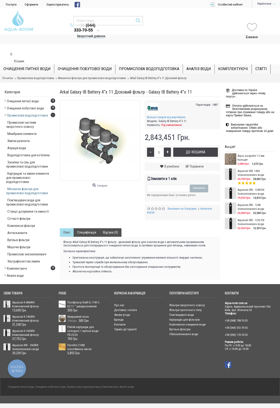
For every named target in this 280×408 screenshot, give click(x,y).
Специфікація (86, 223)
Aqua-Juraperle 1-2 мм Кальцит (250, 148)
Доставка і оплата (125, 300)
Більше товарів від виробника (166, 108)
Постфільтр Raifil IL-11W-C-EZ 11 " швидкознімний (83, 295)
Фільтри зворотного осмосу (187, 296)
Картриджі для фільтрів (184, 310)
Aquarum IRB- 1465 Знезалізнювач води (250, 163)
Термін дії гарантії (125, 320)
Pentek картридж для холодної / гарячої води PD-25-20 (82, 321)
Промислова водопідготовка (35, 69)
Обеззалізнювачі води (183, 325)
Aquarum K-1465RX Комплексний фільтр (25, 309)
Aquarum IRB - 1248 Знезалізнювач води (250, 197)
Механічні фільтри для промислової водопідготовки (92, 69)
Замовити (199, 178)
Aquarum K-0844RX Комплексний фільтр (25, 295)
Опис (66, 223)
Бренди (119, 310)
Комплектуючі (110, 377)
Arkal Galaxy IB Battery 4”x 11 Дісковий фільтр (158, 69)
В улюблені (172, 157)
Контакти (120, 315)
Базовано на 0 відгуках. (182, 199)
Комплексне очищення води (187, 315)
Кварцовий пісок (78, 307)
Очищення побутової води (50, 377)
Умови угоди (122, 305)
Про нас (119, 296)
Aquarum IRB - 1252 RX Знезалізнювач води (250, 213)
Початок (7, 69)
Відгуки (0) (110, 223)
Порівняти (197, 157)
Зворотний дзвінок (141, 27)
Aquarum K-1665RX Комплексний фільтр (25, 323)
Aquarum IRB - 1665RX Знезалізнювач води (25, 338)
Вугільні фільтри (180, 320)
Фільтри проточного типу (185, 300)
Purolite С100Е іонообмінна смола (79, 338)
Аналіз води (127, 377)
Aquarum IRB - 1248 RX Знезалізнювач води (250, 182)
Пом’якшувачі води (181, 305)
